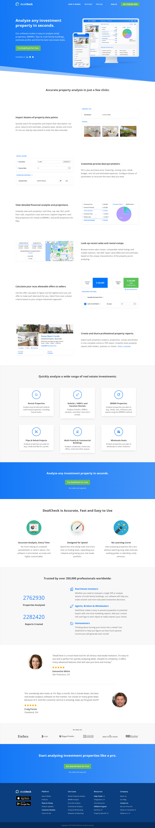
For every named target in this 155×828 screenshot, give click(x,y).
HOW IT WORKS (74, 4)
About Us (123, 796)
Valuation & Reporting (76, 813)
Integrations (99, 800)
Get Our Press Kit (126, 806)
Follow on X (125, 813)
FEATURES (88, 4)
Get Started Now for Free (77, 766)
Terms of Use (46, 813)
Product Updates (48, 806)
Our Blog (123, 800)
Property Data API (101, 813)
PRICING (99, 4)
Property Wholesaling (75, 810)
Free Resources (99, 803)
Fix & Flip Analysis (74, 803)
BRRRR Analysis (73, 800)
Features (45, 800)
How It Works (46, 796)
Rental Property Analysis (76, 796)
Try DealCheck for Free (28, 48)
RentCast (98, 810)
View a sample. (124, 346)
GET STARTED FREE (130, 4)
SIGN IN (114, 4)
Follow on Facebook (128, 810)
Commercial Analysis (75, 806)
